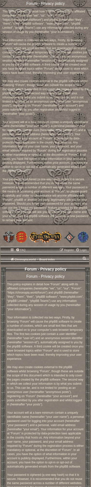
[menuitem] (20, 250)
